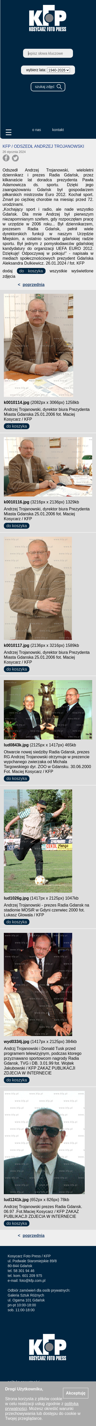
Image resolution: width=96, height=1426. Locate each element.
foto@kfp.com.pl (32, 1280)
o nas (36, 130)
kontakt (58, 130)
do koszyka (31, 271)
